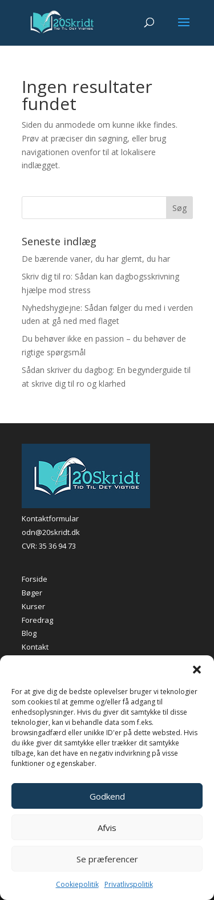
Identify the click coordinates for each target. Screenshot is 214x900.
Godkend (107, 796)
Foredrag (37, 620)
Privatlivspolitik (128, 884)
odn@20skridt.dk (51, 532)
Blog (29, 633)
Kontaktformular (50, 518)
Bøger (32, 592)
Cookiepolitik (77, 884)
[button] (197, 669)
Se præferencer (107, 859)
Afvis (107, 827)
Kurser (33, 606)
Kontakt (35, 647)
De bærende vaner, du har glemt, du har (96, 258)
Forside (34, 579)
